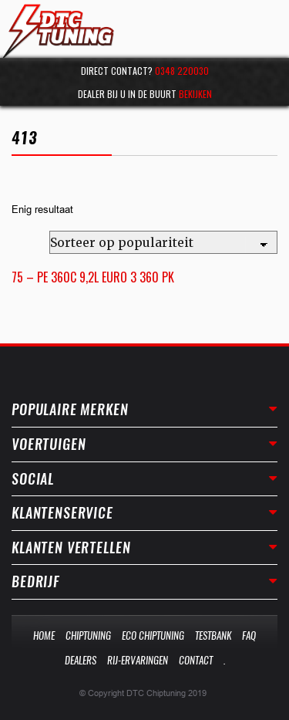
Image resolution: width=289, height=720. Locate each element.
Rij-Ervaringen (137, 660)
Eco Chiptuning (153, 635)
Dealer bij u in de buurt (145, 93)
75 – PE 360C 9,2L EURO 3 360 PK (93, 277)
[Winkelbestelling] (163, 242)
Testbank (213, 635)
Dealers (80, 660)
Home (44, 635)
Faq (249, 635)
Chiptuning (88, 635)
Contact (196, 660)
